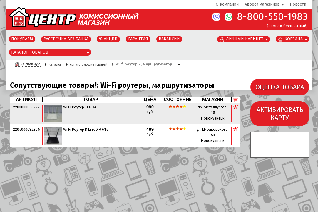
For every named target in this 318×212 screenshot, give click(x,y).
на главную (30, 64)
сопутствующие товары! (88, 64)
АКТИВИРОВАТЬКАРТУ (280, 114)
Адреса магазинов (262, 4)
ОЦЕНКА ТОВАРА (279, 87)
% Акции (108, 39)
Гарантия (138, 39)
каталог (55, 64)
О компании (227, 4)
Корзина (293, 39)
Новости (298, 4)
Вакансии (169, 39)
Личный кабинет (244, 39)
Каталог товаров (29, 52)
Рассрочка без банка (65, 39)
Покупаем (22, 39)
